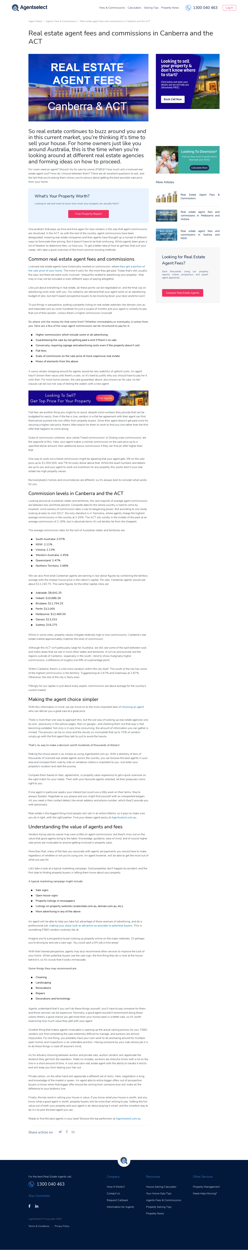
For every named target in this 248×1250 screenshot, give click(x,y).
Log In (225, 9)
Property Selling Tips (159, 1207)
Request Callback (117, 1200)
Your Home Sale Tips (159, 1193)
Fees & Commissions (104, 9)
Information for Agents (120, 1207)
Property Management (206, 1187)
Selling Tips (143, 9)
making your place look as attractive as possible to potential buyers (90, 926)
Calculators (126, 9)
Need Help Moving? (205, 1193)
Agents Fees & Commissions (61, 21)
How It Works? (116, 1187)
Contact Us (113, 1193)
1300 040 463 (193, 9)
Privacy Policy (62, 1226)
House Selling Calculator (161, 1187)
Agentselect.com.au (123, 817)
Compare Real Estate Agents (185, 293)
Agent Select (35, 21)
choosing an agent (133, 707)
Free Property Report (88, 214)
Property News (162, 9)
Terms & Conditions (38, 1226)
